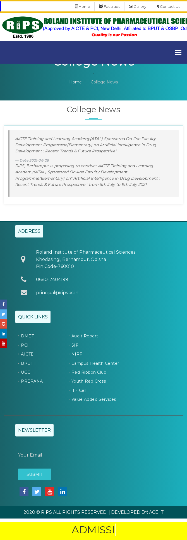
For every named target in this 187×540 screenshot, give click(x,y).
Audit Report (84, 336)
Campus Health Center (95, 363)
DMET (27, 336)
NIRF (76, 354)
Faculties (109, 6)
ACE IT (156, 512)
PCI (25, 345)
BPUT (27, 363)
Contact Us (168, 6)
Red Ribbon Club (89, 372)
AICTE (27, 354)
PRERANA (32, 381)
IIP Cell (79, 390)
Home (82, 6)
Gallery (137, 6)
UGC (25, 372)
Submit (34, 474)
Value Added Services (93, 399)
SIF (74, 345)
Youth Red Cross (88, 381)
